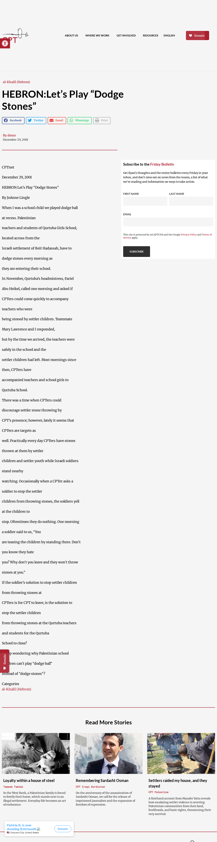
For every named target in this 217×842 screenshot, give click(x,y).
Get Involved (127, 36)
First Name (131, 193)
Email (127, 214)
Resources (150, 35)
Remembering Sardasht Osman (102, 780)
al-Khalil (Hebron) (16, 82)
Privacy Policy (189, 234)
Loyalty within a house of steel (28, 780)
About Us (72, 36)
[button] (5, 43)
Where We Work (98, 36)
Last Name (176, 193)
